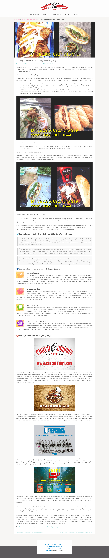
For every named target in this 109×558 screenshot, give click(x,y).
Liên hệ (76, 14)
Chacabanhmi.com (35, 64)
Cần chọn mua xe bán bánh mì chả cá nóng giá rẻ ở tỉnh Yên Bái (76, 532)
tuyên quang (21, 527)
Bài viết (67, 14)
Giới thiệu (46, 14)
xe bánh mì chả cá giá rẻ (30, 527)
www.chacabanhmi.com (57, 550)
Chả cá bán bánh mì (49, 64)
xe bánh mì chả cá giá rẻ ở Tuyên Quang (47, 527)
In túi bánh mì (57, 14)
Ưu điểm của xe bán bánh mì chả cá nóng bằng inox (29, 532)
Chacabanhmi (34, 14)
